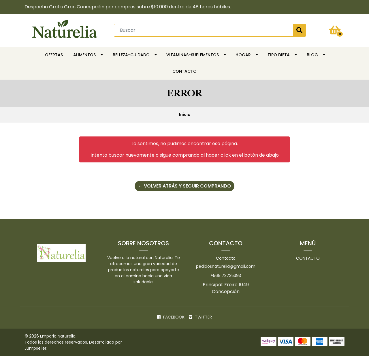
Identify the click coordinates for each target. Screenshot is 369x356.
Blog (312, 55)
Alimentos (84, 55)
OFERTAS (54, 55)
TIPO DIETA (279, 55)
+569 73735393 (225, 275)
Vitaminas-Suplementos (192, 55)
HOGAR (243, 55)
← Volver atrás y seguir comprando (184, 186)
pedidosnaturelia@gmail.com (225, 266)
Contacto (184, 71)
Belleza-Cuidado (131, 55)
